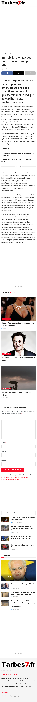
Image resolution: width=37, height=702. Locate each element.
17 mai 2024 (4, 397)
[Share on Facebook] (7, 73)
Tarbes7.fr (23, 684)
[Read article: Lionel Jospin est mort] (18, 572)
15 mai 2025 (4, 363)
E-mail (4, 451)
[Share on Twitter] (18, 73)
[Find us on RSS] (18, 696)
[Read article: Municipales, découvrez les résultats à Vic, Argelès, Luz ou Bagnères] (5, 594)
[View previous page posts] (16, 166)
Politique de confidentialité (9, 684)
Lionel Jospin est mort (11, 576)
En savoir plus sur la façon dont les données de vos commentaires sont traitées (18, 477)
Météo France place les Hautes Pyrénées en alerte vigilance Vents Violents (22, 528)
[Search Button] (30, 3)
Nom (3, 443)
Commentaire (6, 418)
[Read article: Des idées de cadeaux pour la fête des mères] (18, 378)
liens (9, 681)
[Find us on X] (11, 696)
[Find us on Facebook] (1, 696)
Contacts (25, 678)
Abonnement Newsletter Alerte (11, 678)
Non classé (10, 54)
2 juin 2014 (4, 69)
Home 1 (3, 681)
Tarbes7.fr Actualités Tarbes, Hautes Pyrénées (16, 686)
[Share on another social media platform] (30, 73)
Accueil (3, 54)
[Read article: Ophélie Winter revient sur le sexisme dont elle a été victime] (18, 309)
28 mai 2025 (4, 328)
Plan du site (30, 681)
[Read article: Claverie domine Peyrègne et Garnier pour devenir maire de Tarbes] (5, 586)
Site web (4, 460)
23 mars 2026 (7, 579)
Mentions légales (18, 681)
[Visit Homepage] (13, 3)
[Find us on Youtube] (15, 696)
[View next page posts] (20, 166)
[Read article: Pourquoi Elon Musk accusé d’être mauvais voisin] (18, 343)
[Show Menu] (34, 3)
